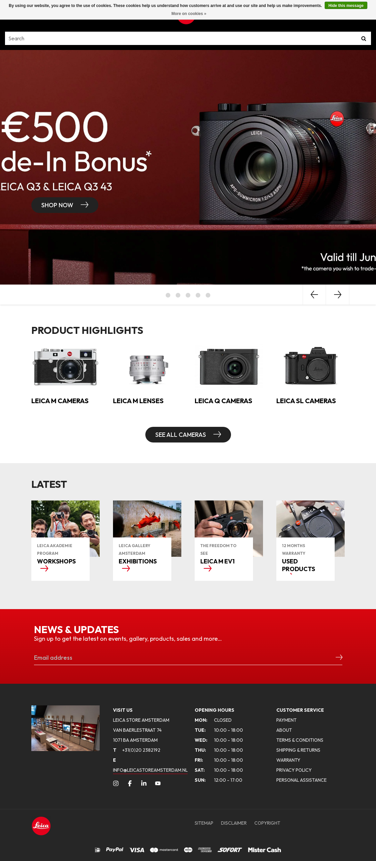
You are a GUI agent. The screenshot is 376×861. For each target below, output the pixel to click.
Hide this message (345, 5)
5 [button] (208, 295)
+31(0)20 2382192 (136, 750)
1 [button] (168, 295)
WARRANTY (288, 760)
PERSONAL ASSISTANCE (301, 780)
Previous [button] (314, 295)
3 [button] (188, 295)
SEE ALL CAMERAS (181, 434)
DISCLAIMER (234, 823)
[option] (188, 167)
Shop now (58, 205)
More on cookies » (188, 13)
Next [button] (337, 295)
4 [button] (198, 295)
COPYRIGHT (267, 823)
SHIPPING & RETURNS (298, 750)
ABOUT (284, 730)
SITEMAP (204, 823)
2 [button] (178, 295)
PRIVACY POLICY (294, 770)
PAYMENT (286, 720)
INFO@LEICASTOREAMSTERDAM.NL (150, 770)
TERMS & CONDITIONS (299, 740)
